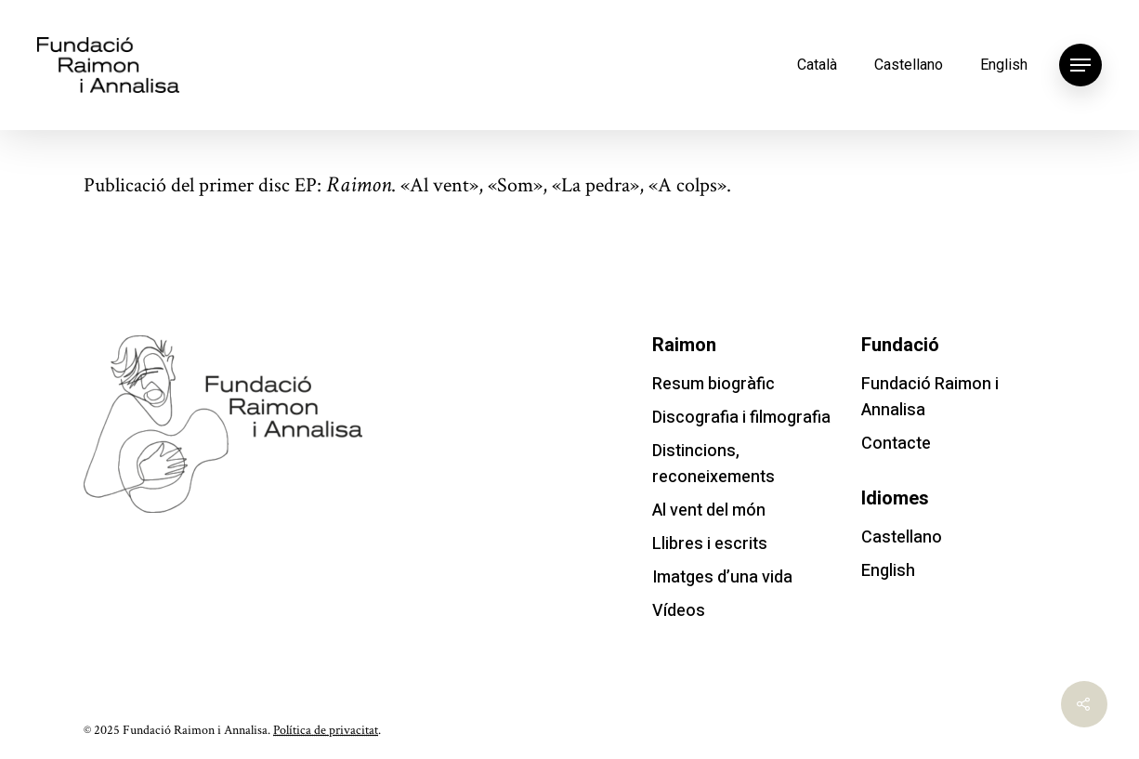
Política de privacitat (325, 730)
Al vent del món (709, 510)
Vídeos (678, 610)
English (1004, 64)
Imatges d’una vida (722, 577)
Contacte (896, 443)
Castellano (908, 64)
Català (817, 64)
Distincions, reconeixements (713, 464)
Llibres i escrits (709, 543)
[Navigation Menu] (1080, 65)
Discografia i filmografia (741, 417)
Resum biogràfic (713, 384)
